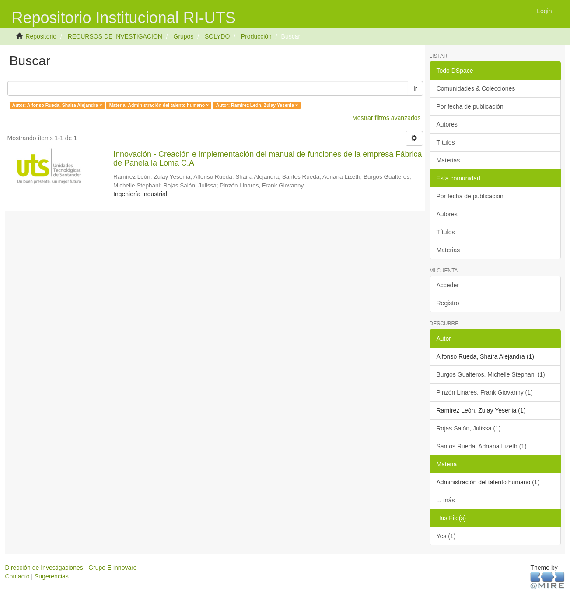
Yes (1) (446, 536)
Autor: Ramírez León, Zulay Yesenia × (257, 105)
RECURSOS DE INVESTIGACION (115, 36)
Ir (415, 88)
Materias (448, 160)
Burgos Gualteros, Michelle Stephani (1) (491, 374)
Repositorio (40, 36)
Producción (256, 36)
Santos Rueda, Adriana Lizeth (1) (482, 446)
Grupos (184, 36)
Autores (447, 124)
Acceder (448, 285)
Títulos (446, 142)
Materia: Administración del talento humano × (159, 105)
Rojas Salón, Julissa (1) (469, 428)
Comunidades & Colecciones (476, 88)
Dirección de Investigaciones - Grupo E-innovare (71, 567)
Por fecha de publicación (470, 106)
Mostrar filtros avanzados (386, 117)
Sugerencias (52, 576)
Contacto (17, 576)
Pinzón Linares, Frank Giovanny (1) (485, 392)
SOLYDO (217, 36)
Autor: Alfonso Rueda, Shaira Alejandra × (57, 105)
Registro (448, 303)
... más (446, 500)
